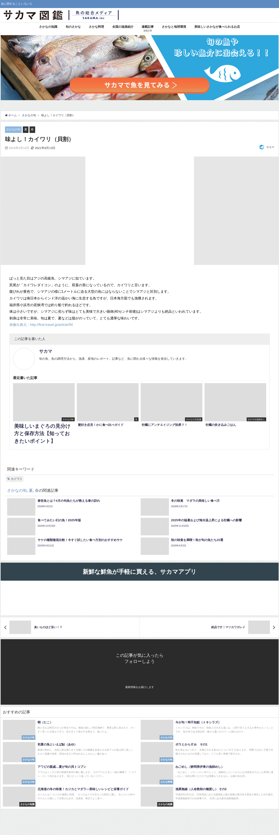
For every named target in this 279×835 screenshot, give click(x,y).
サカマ (270, 147)
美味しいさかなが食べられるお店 (217, 26)
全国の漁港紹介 (123, 26)
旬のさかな (73, 26)
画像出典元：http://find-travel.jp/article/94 (41, 324)
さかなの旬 (13, 129)
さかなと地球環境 (174, 26)
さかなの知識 (48, 26)
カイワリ (16, 478)
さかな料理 (96, 26)
